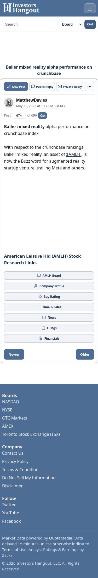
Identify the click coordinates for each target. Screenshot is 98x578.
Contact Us (12, 453)
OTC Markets (14, 418)
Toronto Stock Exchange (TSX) (31, 434)
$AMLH (73, 154)
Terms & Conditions (21, 469)
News (49, 317)
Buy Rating (49, 296)
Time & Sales (49, 307)
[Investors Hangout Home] (22, 8)
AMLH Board (49, 275)
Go (42, 116)
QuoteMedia (60, 538)
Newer (14, 354)
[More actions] (89, 86)
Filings (49, 328)
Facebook (11, 521)
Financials (49, 338)
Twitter (9, 505)
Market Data (13, 538)
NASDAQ (10, 402)
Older (85, 354)
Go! (90, 24)
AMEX (7, 426)
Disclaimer (12, 486)
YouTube (10, 513)
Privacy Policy (15, 461)
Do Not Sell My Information (29, 478)
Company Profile (49, 286)
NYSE (7, 410)
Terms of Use (14, 549)
